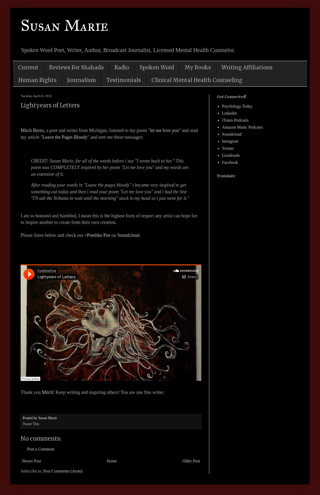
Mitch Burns (32, 130)
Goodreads (231, 155)
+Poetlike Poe (97, 235)
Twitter (228, 148)
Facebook (230, 162)
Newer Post (31, 461)
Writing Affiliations (247, 67)
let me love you (164, 130)
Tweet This (31, 424)
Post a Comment (40, 449)
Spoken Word (157, 67)
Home (112, 461)
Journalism (81, 80)
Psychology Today (237, 106)
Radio (121, 67)
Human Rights (37, 80)
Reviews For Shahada (76, 67)
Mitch (47, 392)
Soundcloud (128, 235)
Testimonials (124, 80)
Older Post (191, 461)
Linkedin (229, 113)
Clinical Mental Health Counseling (196, 80)
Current (28, 67)
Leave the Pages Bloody (64, 137)
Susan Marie (64, 25)
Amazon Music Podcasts (242, 127)
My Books (198, 67)
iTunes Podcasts (235, 120)
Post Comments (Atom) (63, 471)
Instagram (230, 141)
